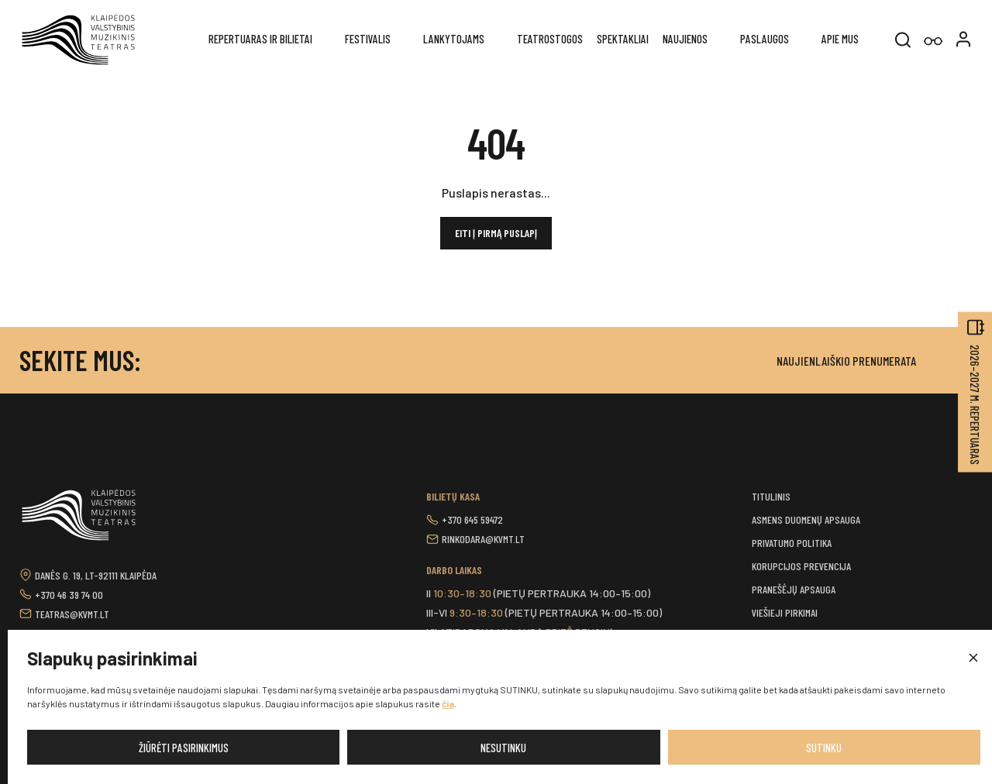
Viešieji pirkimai (785, 612)
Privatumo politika (792, 542)
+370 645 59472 (472, 519)
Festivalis (368, 39)
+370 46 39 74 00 (69, 594)
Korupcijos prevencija (801, 566)
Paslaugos (764, 39)
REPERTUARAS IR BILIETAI (260, 39)
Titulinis (771, 496)
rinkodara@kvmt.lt (483, 538)
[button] (972, 658)
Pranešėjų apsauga (793, 589)
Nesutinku (503, 748)
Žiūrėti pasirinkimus (184, 748)
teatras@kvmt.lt (72, 614)
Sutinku (824, 748)
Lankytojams (453, 39)
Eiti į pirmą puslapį (496, 232)
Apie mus (840, 39)
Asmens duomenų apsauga (806, 519)
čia (448, 703)
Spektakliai (623, 39)
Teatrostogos (550, 39)
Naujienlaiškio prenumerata (846, 360)
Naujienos (685, 39)
